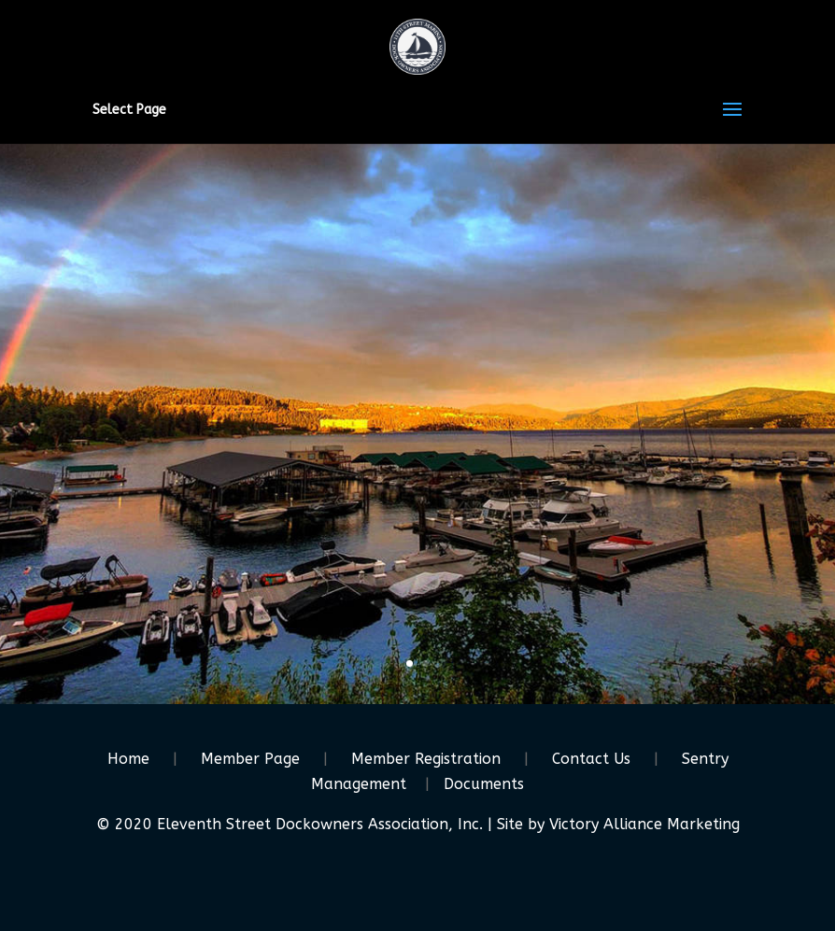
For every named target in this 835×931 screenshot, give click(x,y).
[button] (732, 121)
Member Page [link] (250, 759)
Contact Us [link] (591, 759)
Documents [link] (484, 784)
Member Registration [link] (426, 759)
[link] (417, 45)
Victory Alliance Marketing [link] (644, 824)
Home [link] (128, 759)
